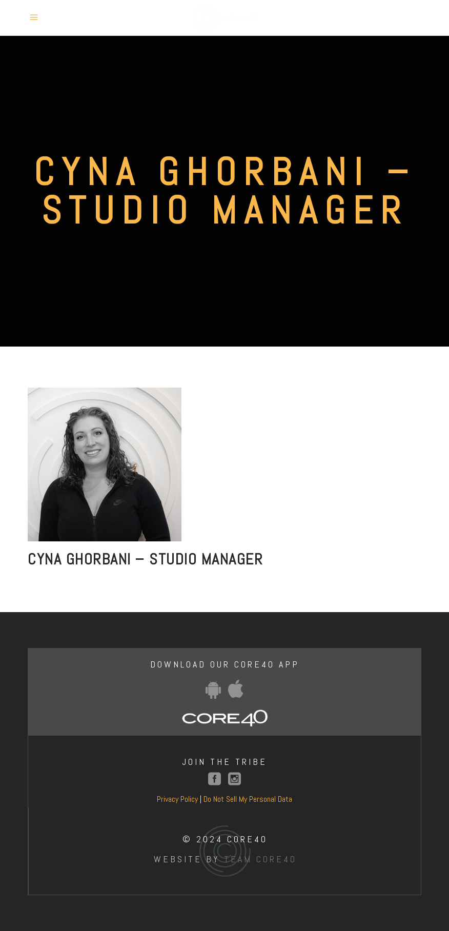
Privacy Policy (177, 799)
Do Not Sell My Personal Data (247, 799)
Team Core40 (260, 859)
